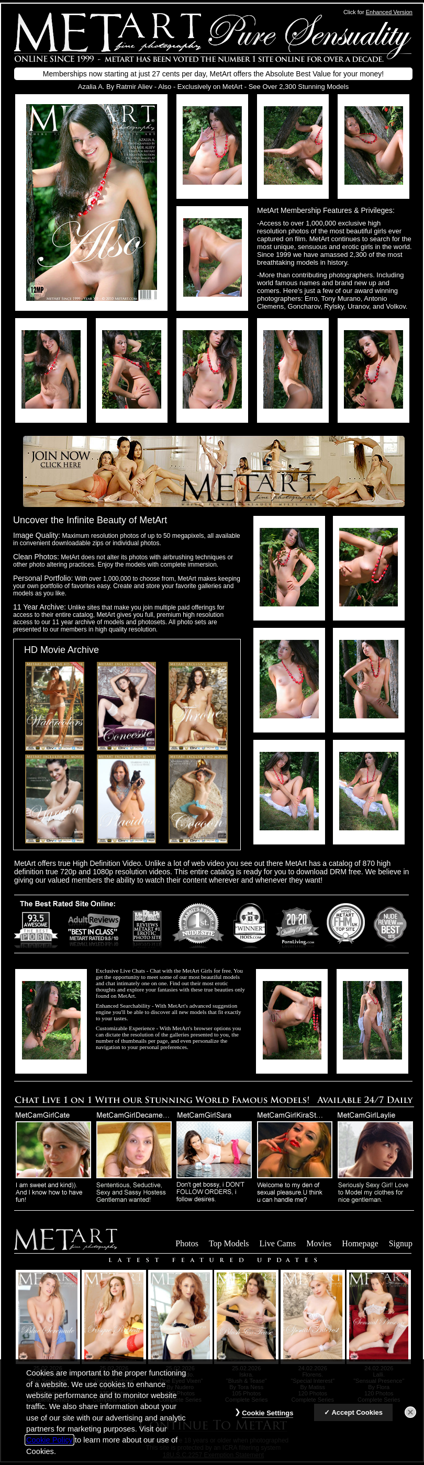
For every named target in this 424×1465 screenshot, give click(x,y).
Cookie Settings (267, 1420)
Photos (186, 1243)
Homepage (360, 1243)
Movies (318, 1243)
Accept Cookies (357, 1419)
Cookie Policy (49, 1447)
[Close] (410, 1419)
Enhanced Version (389, 12)
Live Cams (278, 1243)
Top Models (229, 1243)
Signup (400, 1243)
